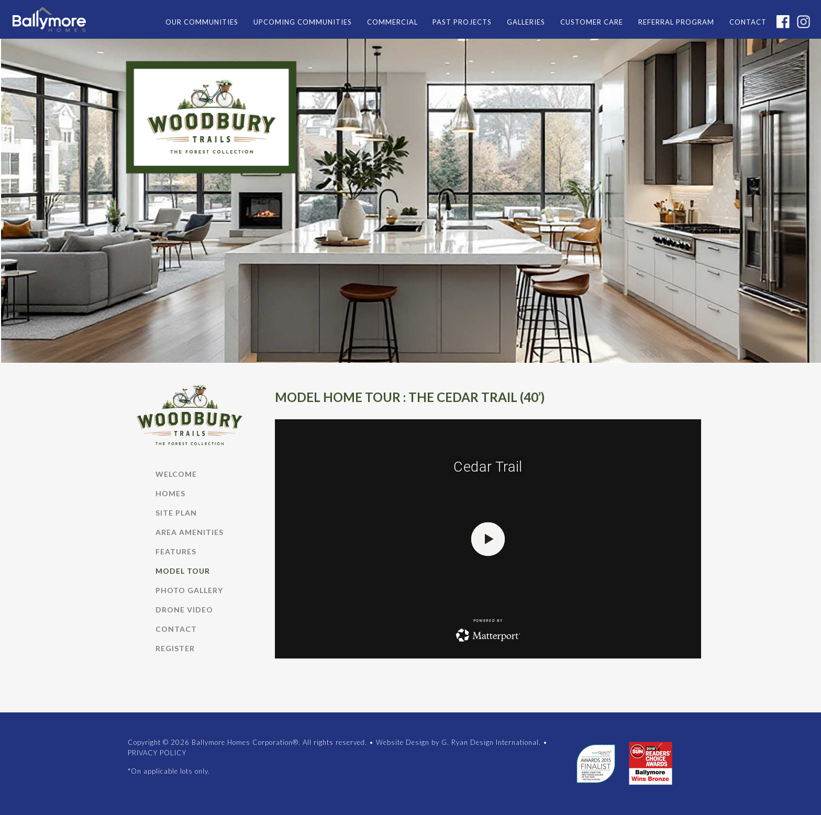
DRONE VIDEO (184, 609)
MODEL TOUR (183, 570)
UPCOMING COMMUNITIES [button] (302, 22)
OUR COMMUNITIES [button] (201, 22)
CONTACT (748, 22)
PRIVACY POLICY (157, 753)
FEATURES (176, 551)
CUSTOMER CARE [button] (591, 22)
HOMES (170, 493)
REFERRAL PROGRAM (676, 22)
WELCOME (176, 474)
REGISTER (175, 648)
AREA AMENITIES (190, 532)
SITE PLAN (176, 512)
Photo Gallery (189, 590)
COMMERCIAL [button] (392, 22)
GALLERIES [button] (526, 22)
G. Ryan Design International (490, 742)
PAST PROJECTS (462, 22)
